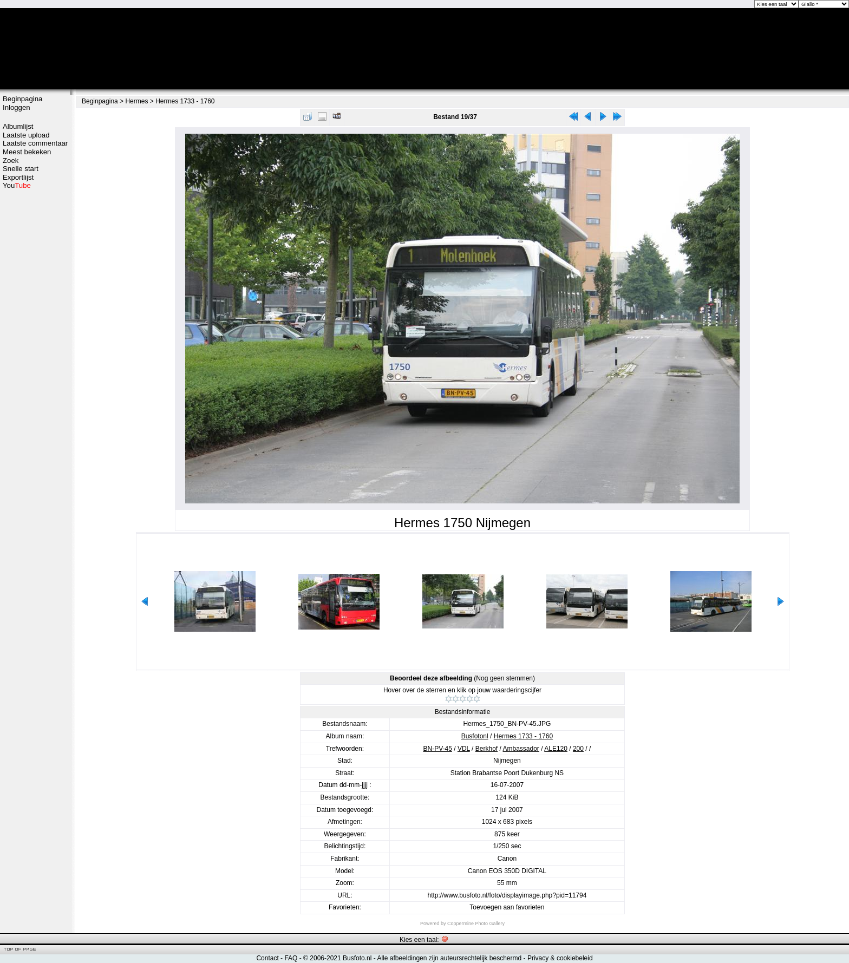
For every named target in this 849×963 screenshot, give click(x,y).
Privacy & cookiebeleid (560, 958)
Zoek (10, 160)
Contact (267, 958)
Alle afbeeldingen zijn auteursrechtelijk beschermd (449, 958)
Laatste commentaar (35, 143)
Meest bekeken (27, 152)
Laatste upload (26, 135)
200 (578, 748)
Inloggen (16, 107)
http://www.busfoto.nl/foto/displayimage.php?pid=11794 (506, 895)
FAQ (290, 958)
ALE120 (555, 748)
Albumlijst (18, 126)
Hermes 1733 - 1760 (184, 101)
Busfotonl (474, 736)
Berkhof (486, 748)
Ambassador (521, 748)
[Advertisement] (35, 361)
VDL (464, 748)
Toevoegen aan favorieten (506, 907)
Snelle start (20, 169)
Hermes (136, 101)
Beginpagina (22, 99)
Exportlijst (18, 177)
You (17, 185)
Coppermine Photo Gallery (476, 923)
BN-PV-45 (437, 748)
